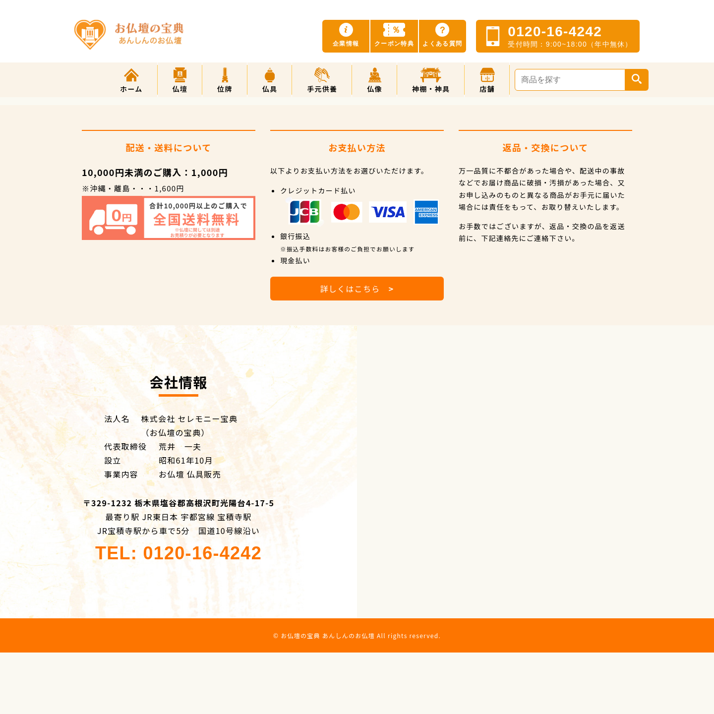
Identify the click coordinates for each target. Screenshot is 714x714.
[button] (180, 79)
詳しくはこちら (357, 289)
